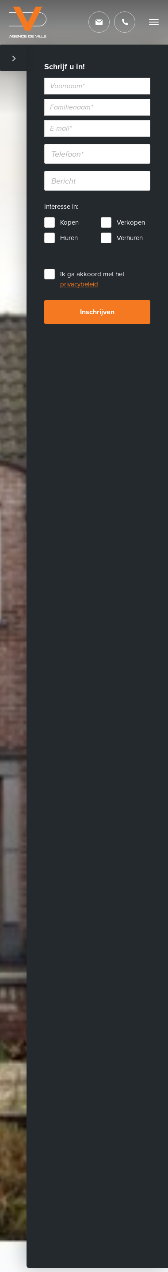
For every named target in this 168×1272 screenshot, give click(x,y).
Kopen (69, 222)
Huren (69, 238)
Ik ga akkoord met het (92, 279)
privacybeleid (79, 284)
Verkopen (131, 222)
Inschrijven (97, 312)
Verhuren (130, 238)
